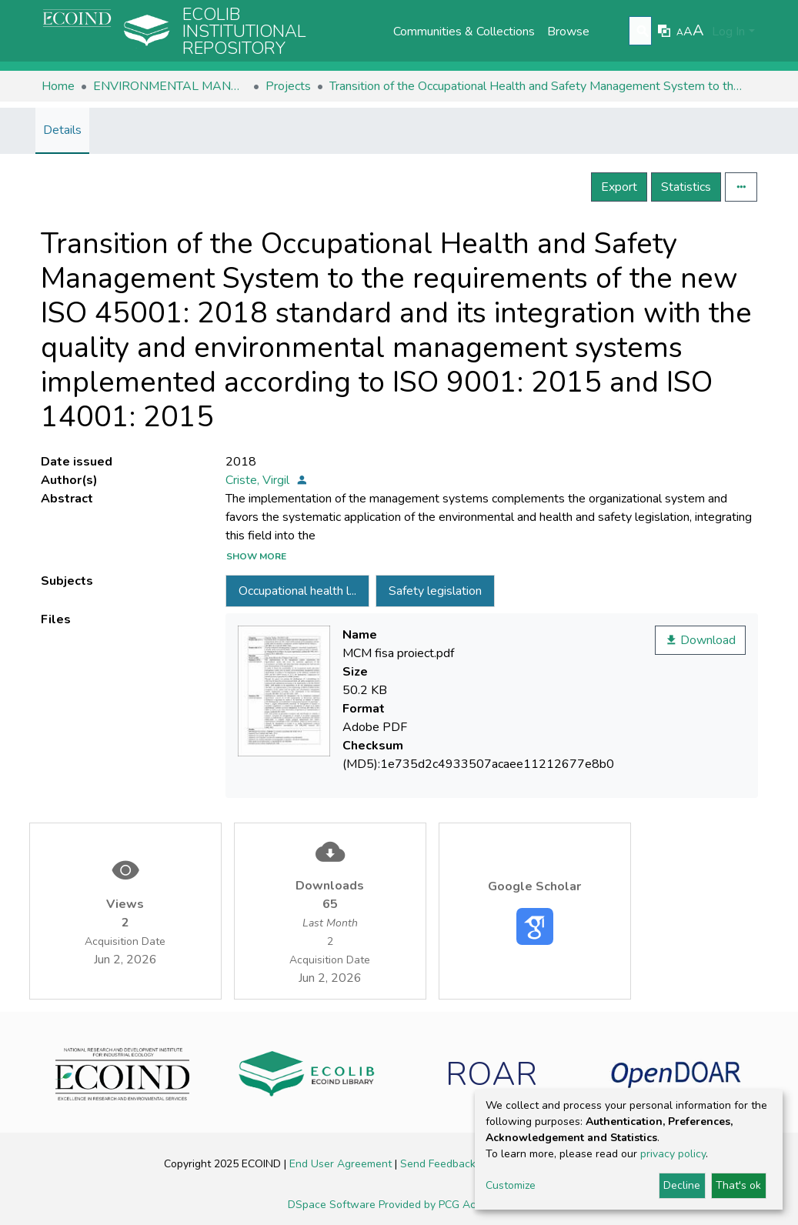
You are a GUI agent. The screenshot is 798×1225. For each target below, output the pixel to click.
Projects (288, 86)
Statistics (686, 187)
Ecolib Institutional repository (244, 31)
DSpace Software (333, 1204)
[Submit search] (642, 31)
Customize (511, 1185)
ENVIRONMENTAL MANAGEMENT (170, 86)
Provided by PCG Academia (445, 1204)
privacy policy (673, 1154)
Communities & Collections (464, 31)
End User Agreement (342, 1164)
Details (62, 130)
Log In (728, 31)
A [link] (679, 32)
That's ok (738, 1185)
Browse (568, 31)
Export (619, 187)
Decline (681, 1185)
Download (700, 640)
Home (58, 86)
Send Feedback (439, 1164)
